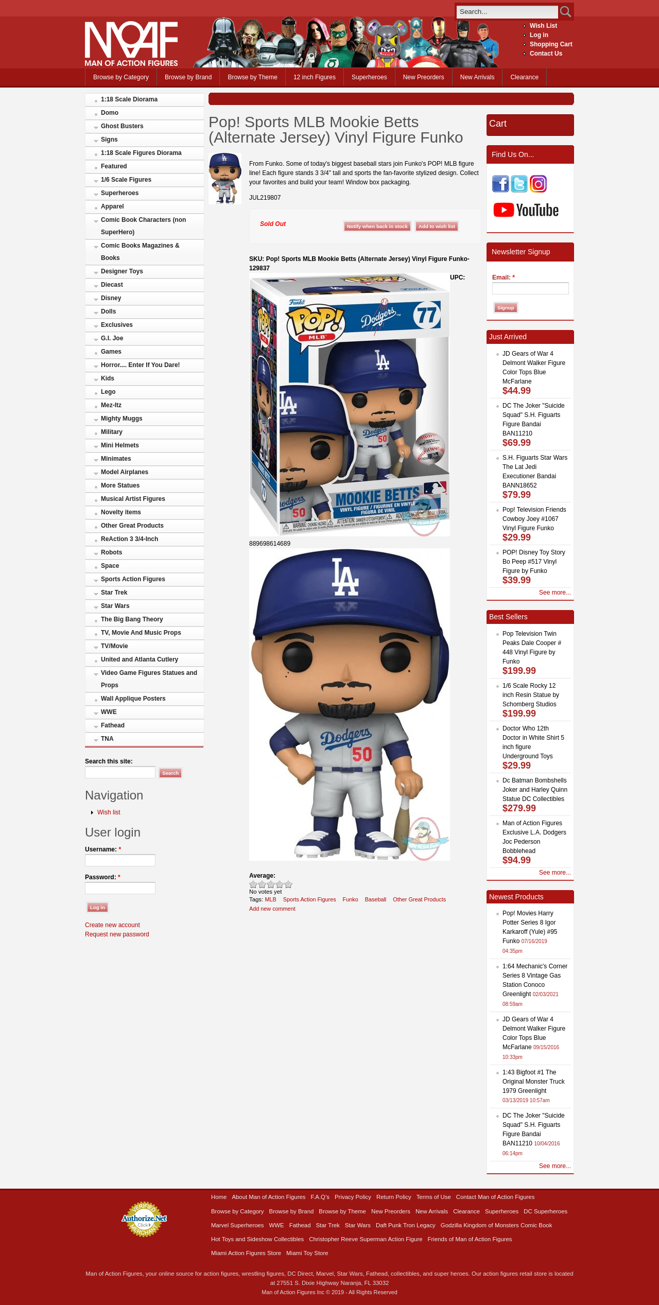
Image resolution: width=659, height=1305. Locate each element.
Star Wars (115, 606)
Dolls (108, 311)
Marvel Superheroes (237, 1225)
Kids (107, 378)
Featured (114, 166)
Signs (109, 139)
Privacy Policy (353, 1197)
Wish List (543, 25)
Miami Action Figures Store (246, 1253)
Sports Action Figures (133, 579)
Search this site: (109, 761)
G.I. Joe (112, 338)
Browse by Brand (188, 77)
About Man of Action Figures (268, 1197)
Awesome (288, 884)
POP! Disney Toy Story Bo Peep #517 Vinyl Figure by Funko (533, 562)
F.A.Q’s (320, 1197)
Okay (262, 884)
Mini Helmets (120, 445)
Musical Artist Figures (133, 498)
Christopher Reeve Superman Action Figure (365, 1239)
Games (111, 351)
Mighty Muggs (122, 418)
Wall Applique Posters (133, 698)
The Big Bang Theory (132, 619)
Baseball (376, 899)
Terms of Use (434, 1197)
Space (110, 565)
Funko (350, 899)
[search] (507, 11)
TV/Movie (114, 646)
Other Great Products (132, 525)
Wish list (108, 812)
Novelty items (121, 512)
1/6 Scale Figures (126, 179)
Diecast (112, 284)
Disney (111, 298)
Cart (498, 123)
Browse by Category (121, 77)
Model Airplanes (124, 472)
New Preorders (423, 77)
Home (219, 1197)
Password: (102, 877)
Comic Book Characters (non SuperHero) (143, 226)
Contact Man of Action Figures (495, 1197)
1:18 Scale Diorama (129, 99)
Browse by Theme (253, 77)
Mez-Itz (111, 405)
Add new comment (272, 909)
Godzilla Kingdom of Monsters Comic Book (496, 1225)
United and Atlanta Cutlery (139, 659)
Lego (108, 391)
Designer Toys (122, 271)
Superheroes (369, 77)
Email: (503, 277)
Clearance (524, 77)
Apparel (112, 206)
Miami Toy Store (307, 1253)
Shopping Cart (551, 44)
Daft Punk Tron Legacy (406, 1225)
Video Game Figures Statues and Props (149, 679)
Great (279, 884)
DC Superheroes (545, 1211)
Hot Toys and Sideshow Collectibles (257, 1239)
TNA (107, 738)
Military (112, 432)
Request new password (117, 934)
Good (271, 884)
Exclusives (117, 324)
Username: (103, 849)
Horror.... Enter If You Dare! (140, 365)
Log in (539, 35)
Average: (262, 875)
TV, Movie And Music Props (141, 632)
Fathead (113, 725)
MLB (270, 899)
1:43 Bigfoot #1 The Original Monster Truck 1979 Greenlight (533, 1081)
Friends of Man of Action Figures (470, 1239)
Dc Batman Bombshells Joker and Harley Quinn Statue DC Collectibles (534, 790)
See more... (555, 592)
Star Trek (114, 592)
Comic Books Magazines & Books (140, 252)
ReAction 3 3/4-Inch (129, 539)
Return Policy (393, 1197)
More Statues (120, 485)
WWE (109, 712)
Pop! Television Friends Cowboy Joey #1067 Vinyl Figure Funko (534, 519)
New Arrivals (477, 77)
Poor (253, 884)
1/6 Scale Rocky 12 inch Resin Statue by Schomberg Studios (530, 695)
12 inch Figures (314, 77)
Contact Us (546, 53)
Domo (109, 112)
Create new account (112, 925)
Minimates (116, 458)
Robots (111, 552)
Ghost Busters (122, 126)
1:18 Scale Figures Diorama (141, 152)
